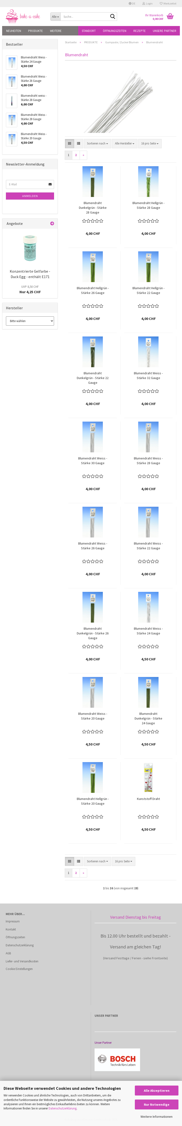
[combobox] (97, 143)
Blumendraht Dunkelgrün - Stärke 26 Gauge (93, 633)
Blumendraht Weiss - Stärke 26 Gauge (92, 545)
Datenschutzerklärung (63, 1108)
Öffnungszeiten (114, 31)
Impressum (13, 921)
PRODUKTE (35, 31)
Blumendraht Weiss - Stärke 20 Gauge (92, 715)
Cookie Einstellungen (19, 969)
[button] (132, 3)
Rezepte (139, 31)
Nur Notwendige (156, 1104)
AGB (8, 953)
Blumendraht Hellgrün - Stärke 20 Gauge (93, 801)
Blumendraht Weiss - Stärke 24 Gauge (148, 630)
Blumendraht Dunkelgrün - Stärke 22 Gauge (93, 378)
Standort (89, 31)
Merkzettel (168, 3)
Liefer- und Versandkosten (22, 961)
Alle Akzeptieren (156, 1090)
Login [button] (147, 3)
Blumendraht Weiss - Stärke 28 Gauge (148, 460)
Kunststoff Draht (148, 799)
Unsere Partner (164, 31)
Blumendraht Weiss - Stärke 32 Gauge (148, 375)
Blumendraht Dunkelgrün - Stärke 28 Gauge (93, 207)
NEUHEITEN (13, 31)
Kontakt (11, 929)
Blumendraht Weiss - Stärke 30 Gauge (92, 460)
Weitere (56, 31)
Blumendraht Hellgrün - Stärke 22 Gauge (148, 290)
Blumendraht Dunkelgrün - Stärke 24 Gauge (148, 718)
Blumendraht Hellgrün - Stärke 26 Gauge (93, 290)
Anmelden (30, 196)
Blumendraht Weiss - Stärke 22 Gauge (148, 545)
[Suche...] (55, 16)
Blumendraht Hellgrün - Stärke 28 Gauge (148, 205)
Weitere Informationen (157, 1116)
